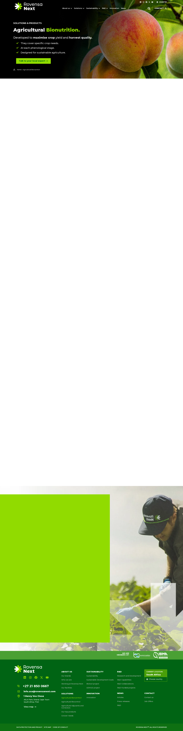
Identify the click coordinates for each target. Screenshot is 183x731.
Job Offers (148, 701)
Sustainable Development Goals (100, 680)
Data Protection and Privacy (29, 727)
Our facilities (66, 688)
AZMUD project (93, 688)
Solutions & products (27, 23)
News (120, 693)
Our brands (66, 676)
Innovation (93, 693)
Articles (120, 697)
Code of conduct (60, 727)
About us (66, 672)
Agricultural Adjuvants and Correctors (72, 707)
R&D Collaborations (125, 684)
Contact (149, 693)
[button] (149, 8)
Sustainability (94, 672)
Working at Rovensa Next (72, 684)
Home (19, 70)
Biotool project (92, 684)
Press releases (123, 701)
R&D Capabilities (124, 680)
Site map (47, 727)
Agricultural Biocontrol (70, 702)
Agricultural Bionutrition (71, 698)
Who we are (66, 680)
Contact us (148, 697)
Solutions (67, 694)
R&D (119, 672)
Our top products (68, 712)
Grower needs (67, 716)
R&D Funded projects (126, 688)
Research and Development (129, 676)
